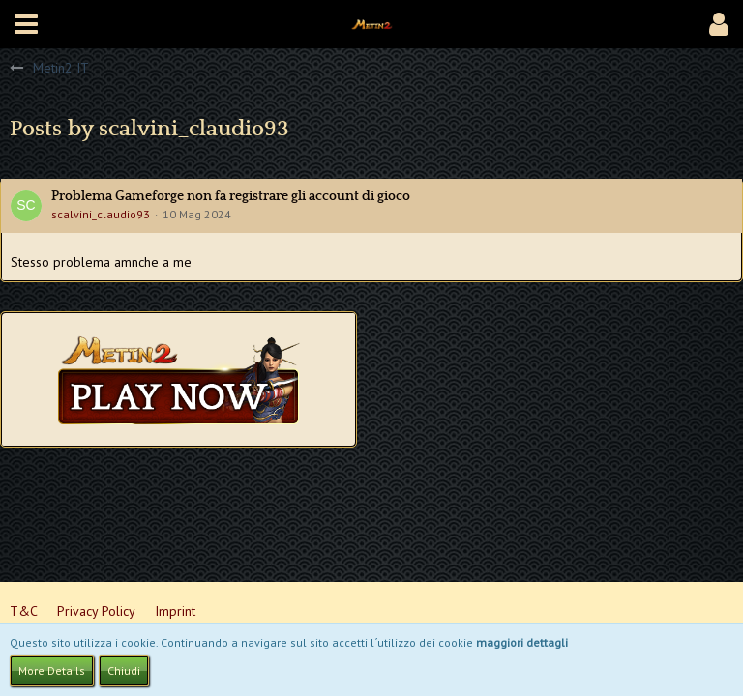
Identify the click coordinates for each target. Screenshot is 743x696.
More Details (51, 670)
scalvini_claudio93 (100, 214)
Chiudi (123, 670)
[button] (26, 24)
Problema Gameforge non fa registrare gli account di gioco (230, 196)
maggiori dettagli (522, 642)
